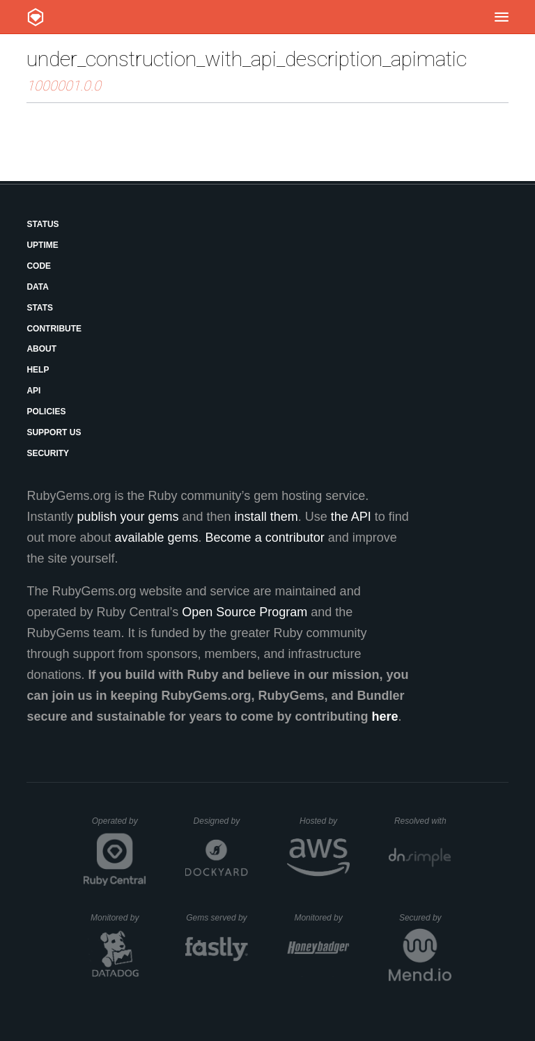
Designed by (221, 821)
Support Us (53, 432)
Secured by (425, 918)
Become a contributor (265, 538)
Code (38, 266)
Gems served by (217, 918)
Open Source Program (244, 612)
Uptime (42, 245)
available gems (157, 538)
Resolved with (422, 821)
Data (37, 287)
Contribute (54, 329)
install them (266, 517)
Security (47, 453)
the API (351, 517)
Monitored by (118, 918)
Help (37, 370)
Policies (45, 411)
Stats (39, 308)
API (33, 391)
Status (42, 224)
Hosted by (325, 821)
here (385, 716)
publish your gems (127, 517)
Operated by (119, 826)
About (41, 349)
